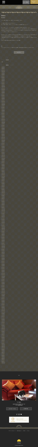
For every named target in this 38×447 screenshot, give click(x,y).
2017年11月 (3, 210)
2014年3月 (3, 268)
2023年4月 (3, 113)
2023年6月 (3, 110)
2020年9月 (3, 159)
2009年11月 (3, 346)
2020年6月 (3, 164)
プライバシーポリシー (12, 430)
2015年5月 (3, 255)
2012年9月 (3, 295)
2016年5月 (3, 237)
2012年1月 (3, 307)
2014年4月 (3, 267)
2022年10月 (3, 122)
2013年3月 (3, 286)
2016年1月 (3, 243)
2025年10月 (3, 71)
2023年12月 (3, 101)
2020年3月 (3, 168)
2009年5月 (3, 355)
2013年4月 (3, 285)
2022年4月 (3, 131)
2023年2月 (3, 116)
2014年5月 (3, 265)
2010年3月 (3, 340)
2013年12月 (3, 273)
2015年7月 (3, 252)
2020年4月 (3, 167)
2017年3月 (3, 222)
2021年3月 (3, 150)
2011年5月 (3, 319)
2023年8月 (3, 107)
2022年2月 (3, 134)
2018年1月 (3, 207)
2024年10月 (3, 89)
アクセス (28, 430)
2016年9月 (3, 231)
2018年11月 (3, 192)
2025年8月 (3, 74)
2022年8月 (3, 125)
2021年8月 (3, 143)
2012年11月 (3, 292)
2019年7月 (3, 180)
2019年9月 (3, 177)
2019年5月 (3, 183)
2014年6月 (3, 264)
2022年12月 (3, 119)
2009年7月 (3, 352)
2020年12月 (3, 155)
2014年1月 (3, 271)
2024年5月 (3, 95)
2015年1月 (3, 261)
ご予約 (24, 430)
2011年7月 (3, 316)
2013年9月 (3, 277)
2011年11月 (3, 310)
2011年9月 (3, 313)
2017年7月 (3, 216)
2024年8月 (3, 92)
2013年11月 (3, 274)
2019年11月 (3, 174)
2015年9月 (3, 249)
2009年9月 (3, 349)
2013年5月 (3, 283)
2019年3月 (3, 186)
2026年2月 (3, 68)
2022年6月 (3, 128)
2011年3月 (3, 322)
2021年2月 (3, 152)
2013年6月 (3, 282)
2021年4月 (3, 149)
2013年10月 (3, 276)
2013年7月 (3, 280)
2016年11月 (3, 228)
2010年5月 (3, 337)
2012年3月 (3, 304)
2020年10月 (3, 158)
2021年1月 (3, 153)
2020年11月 (3, 156)
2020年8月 (3, 161)
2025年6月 (3, 77)
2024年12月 (3, 86)
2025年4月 (3, 80)
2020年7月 (3, 162)
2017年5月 (3, 219)
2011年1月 (3, 325)
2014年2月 (3, 270)
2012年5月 (3, 301)
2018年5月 (3, 201)
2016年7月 (3, 234)
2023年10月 (3, 104)
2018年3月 (3, 204)
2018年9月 (3, 195)
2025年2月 (3, 83)
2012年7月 (3, 298)
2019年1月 (3, 189)
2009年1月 (3, 361)
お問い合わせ (19, 430)
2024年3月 (3, 98)
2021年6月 (3, 146)
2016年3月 (3, 240)
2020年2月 (3, 170)
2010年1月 (3, 343)
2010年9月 (3, 331)
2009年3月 (3, 358)
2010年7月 (3, 334)
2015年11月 (3, 246)
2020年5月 (3, 165)
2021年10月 (3, 140)
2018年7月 (3, 198)
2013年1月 (3, 289)
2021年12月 (3, 137)
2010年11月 (3, 328)
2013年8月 (3, 279)
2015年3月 (3, 258)
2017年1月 (3, 225)
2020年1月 (3, 171)
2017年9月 (3, 213)
